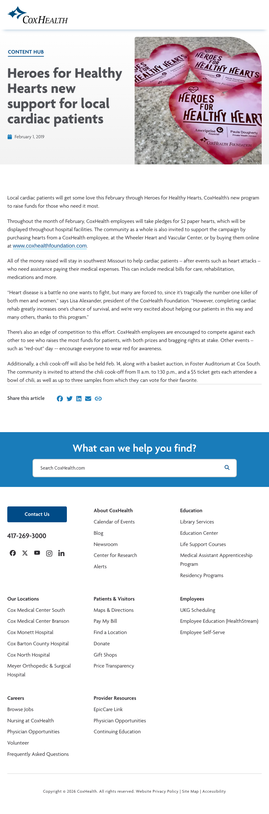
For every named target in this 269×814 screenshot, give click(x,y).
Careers (15, 698)
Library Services (197, 522)
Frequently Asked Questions (38, 754)
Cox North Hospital (28, 655)
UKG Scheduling (197, 610)
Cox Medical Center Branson (38, 621)
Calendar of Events (114, 522)
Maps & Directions (113, 610)
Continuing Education (117, 731)
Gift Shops (105, 655)
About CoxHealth (113, 510)
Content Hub (26, 52)
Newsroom (106, 544)
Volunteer (18, 743)
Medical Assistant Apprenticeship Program (216, 559)
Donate (102, 643)
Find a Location (110, 632)
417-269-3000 (26, 535)
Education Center (199, 533)
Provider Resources (115, 698)
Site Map (190, 791)
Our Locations (23, 599)
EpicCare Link (108, 709)
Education (191, 510)
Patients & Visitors (114, 599)
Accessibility (214, 791)
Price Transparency (114, 666)
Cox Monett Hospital (30, 632)
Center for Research (115, 555)
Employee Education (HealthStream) (219, 621)
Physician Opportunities (33, 731)
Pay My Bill (105, 621)
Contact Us (37, 514)
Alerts (100, 566)
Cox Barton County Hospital (38, 643)
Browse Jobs (20, 709)
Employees (192, 599)
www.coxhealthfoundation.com (50, 245)
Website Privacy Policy (157, 791)
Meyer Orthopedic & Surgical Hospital (39, 670)
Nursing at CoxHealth (30, 720)
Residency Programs (201, 575)
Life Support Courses (203, 544)
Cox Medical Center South (36, 610)
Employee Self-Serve (202, 632)
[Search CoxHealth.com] (135, 468)
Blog (98, 533)
